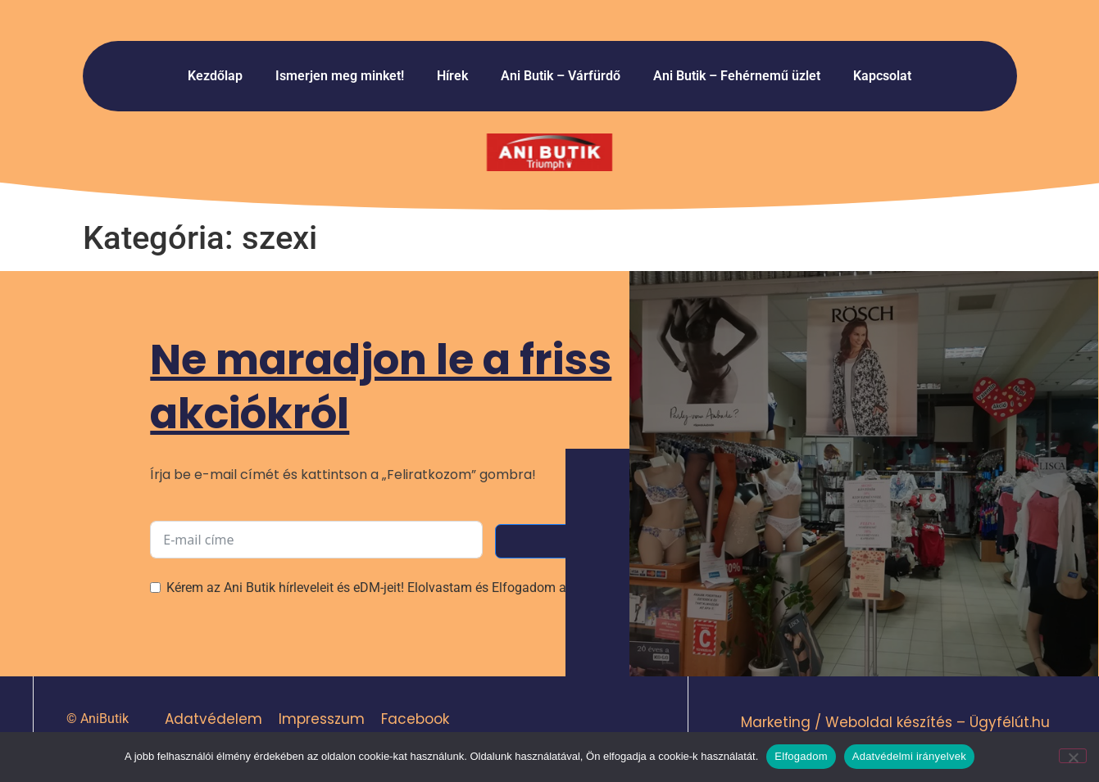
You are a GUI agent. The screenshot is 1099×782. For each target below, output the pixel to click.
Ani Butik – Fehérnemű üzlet (736, 76)
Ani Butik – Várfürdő (560, 76)
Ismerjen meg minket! (339, 76)
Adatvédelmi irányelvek (909, 756)
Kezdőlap (215, 76)
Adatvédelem (212, 719)
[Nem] (1073, 755)
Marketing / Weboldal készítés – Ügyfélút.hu (895, 722)
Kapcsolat (882, 76)
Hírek (452, 76)
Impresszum (321, 719)
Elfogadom (800, 756)
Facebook (414, 719)
